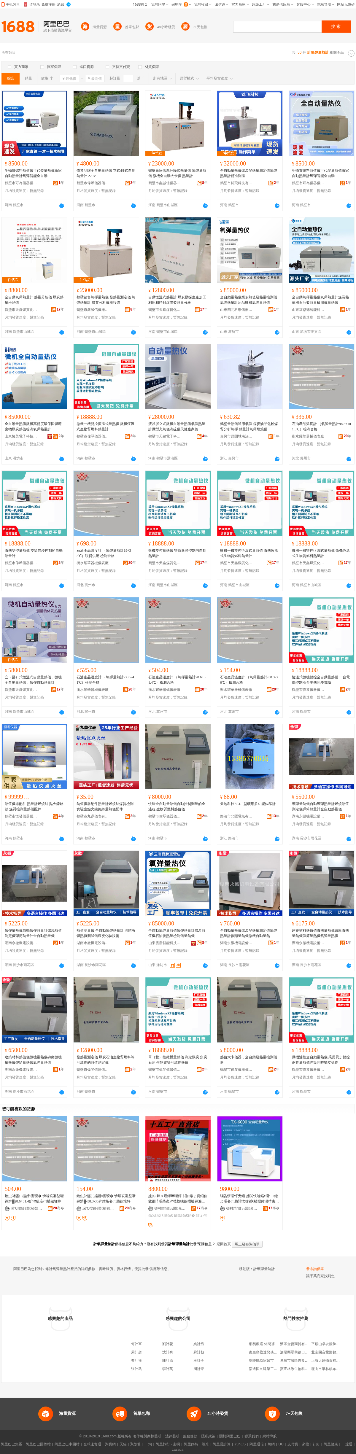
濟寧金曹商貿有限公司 (298, 1344)
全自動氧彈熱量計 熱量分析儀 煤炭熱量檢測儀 (34, 300)
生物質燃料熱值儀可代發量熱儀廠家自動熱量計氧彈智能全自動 (33, 173)
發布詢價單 (315, 1269)
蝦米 (205, 1444)
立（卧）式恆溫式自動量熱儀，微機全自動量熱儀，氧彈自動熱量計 (33, 680)
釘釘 (316, 1444)
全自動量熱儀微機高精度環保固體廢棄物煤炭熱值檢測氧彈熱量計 (33, 426)
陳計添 (167, 1360)
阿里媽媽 (191, 1444)
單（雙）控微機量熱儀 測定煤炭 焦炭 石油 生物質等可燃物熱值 (177, 1060)
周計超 (136, 1352)
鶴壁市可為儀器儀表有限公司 (21, 183)
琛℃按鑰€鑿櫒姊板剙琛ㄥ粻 (27, 1208)
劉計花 (167, 1344)
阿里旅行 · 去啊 (168, 1444)
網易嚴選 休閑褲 (262, 1344)
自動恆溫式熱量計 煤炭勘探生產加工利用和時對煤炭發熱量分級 (177, 300)
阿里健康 (331, 1444)
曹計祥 (136, 1360)
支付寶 (292, 1444)
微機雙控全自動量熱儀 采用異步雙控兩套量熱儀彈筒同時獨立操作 (321, 1060)
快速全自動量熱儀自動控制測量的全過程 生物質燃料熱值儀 (176, 806)
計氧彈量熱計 (264, 1269)
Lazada (177, 1449)
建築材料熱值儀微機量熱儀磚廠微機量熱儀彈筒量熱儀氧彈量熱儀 (320, 933)
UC (281, 1444)
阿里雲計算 (222, 1444)
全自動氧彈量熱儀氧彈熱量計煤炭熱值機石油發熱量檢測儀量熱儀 (320, 300)
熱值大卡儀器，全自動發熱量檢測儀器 (248, 1060)
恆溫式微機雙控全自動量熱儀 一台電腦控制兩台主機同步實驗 (321, 680)
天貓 (123, 1444)
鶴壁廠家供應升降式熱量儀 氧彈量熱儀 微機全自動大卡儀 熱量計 (177, 173)
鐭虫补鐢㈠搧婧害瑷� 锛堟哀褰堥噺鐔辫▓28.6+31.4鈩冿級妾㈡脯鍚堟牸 (34, 1198)
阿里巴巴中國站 (67, 1444)
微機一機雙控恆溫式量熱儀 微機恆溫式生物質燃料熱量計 (105, 426)
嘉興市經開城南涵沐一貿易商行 (236, 436)
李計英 (167, 1369)
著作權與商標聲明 (147, 1436)
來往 (305, 1444)
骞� (58, 1208)
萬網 (271, 1444)
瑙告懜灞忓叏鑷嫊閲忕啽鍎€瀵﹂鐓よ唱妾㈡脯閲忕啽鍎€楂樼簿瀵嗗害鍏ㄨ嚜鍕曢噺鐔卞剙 (249, 1199)
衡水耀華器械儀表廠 (308, 436)
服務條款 (190, 1436)
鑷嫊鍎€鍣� (184, 1215)
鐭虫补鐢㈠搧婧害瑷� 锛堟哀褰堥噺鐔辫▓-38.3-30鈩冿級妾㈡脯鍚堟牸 (106, 1198)
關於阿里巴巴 (230, 1436)
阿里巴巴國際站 (38, 1444)
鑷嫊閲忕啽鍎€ (160, 1215)
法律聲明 (172, 1436)
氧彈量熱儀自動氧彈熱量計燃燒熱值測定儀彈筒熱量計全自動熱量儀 (320, 806)
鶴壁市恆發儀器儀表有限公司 (21, 816)
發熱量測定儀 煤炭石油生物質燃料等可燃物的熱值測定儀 (105, 1060)
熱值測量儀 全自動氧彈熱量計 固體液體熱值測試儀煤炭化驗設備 (106, 933)
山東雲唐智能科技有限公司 (164, 943)
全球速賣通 (92, 1444)
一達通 (347, 1444)
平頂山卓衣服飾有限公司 (330, 1344)
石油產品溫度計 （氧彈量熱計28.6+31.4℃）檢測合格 (177, 680)
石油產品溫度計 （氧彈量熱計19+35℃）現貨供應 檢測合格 (104, 553)
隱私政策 (208, 1436)
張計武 (136, 1369)
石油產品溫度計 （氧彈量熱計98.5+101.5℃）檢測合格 (321, 426)
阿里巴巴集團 (11, 1444)
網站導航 (270, 1436)
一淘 (148, 1444)
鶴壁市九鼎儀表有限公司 (93, 816)
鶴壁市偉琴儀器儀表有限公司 (93, 183)
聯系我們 (251, 1436)
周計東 (198, 1369)
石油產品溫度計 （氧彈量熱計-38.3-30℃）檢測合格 (249, 680)
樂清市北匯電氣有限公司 (236, 816)
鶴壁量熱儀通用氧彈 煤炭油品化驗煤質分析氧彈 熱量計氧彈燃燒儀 (249, 426)
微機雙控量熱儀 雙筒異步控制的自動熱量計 (34, 553)
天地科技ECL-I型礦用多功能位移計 (248, 804)
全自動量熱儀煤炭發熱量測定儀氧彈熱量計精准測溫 (248, 173)
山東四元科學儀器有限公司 (236, 310)
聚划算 (135, 1444)
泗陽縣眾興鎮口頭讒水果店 (301, 1352)
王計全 (198, 1360)
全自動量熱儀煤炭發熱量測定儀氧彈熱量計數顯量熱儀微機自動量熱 (248, 933)
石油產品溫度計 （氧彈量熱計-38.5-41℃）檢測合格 (105, 680)
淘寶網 (110, 1444)
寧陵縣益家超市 (261, 1360)
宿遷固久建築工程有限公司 (270, 1369)
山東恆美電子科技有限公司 (21, 436)
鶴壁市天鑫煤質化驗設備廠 (21, 310)
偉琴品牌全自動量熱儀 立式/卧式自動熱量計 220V (106, 173)
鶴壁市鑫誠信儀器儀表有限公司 (164, 183)
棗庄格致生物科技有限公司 (301, 1369)
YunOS (240, 1444)
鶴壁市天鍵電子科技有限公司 (164, 436)
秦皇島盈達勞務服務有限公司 (272, 1352)
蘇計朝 (198, 1352)
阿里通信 (256, 1444)
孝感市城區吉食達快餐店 (299, 1360)
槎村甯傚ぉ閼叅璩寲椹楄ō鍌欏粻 (170, 1208)
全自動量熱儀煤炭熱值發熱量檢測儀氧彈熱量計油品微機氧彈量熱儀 (248, 300)
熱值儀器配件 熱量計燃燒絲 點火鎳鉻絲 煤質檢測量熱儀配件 (34, 806)
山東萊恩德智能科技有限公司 (308, 310)
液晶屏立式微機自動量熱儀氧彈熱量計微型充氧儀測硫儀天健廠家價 (176, 426)
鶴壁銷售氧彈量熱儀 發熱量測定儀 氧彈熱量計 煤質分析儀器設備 (106, 300)
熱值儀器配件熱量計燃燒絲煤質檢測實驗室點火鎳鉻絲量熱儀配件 (105, 806)
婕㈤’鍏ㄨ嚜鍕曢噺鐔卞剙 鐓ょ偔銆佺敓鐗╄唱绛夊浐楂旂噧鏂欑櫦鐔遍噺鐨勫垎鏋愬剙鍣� (177, 1199)
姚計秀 (198, 1344)
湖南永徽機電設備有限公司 (308, 816)
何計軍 (136, 1344)
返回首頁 (224, 1244)
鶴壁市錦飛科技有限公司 (236, 183)
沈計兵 (167, 1352)
